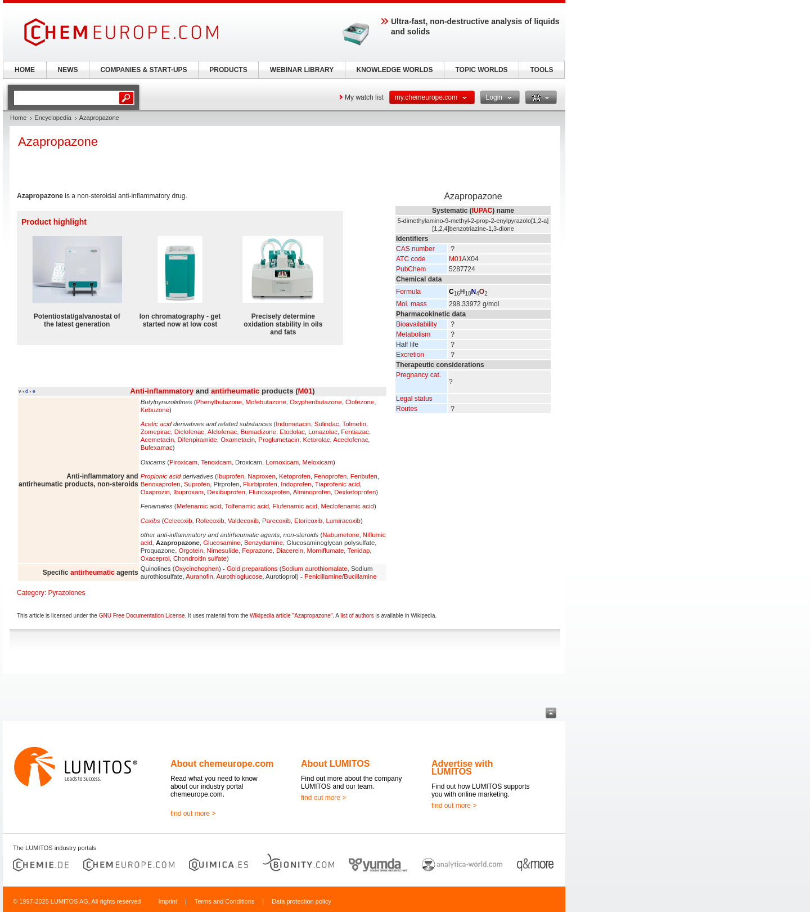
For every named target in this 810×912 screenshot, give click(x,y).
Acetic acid (156, 424)
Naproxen (261, 476)
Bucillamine (360, 576)
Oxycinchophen (196, 568)
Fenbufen (363, 476)
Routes (406, 409)
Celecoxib (178, 520)
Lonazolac (323, 431)
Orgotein (190, 550)
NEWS (68, 70)
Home (18, 117)
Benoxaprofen (161, 484)
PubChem (411, 269)
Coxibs (150, 520)
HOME (25, 70)
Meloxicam (318, 462)
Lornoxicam (282, 462)
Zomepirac (156, 431)
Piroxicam (183, 462)
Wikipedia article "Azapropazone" (291, 616)
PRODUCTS (228, 70)
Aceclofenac (350, 439)
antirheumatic (235, 391)
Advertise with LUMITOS (462, 767)
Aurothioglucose (240, 576)
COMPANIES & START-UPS (143, 70)
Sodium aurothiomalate (314, 568)
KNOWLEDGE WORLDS (395, 70)
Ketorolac (316, 439)
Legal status (414, 399)
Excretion (410, 355)
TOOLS (541, 70)
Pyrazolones (66, 593)
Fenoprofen (330, 476)
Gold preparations (252, 568)
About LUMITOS (335, 763)
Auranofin (199, 576)
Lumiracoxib (343, 520)
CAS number (415, 249)
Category (30, 593)
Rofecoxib (210, 520)
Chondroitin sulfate (200, 558)
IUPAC (482, 210)
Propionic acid (161, 476)
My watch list (364, 97)
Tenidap (358, 550)
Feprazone (257, 550)
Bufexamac (157, 447)
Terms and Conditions (224, 901)
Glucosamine (221, 542)
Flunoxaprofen (269, 492)
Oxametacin (237, 439)
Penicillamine (323, 576)
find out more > (192, 813)
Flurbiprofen (260, 484)
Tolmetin (354, 424)
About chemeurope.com (221, 763)
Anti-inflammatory (162, 391)
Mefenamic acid (199, 506)
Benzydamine (263, 542)
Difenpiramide (197, 439)
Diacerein (289, 550)
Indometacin (293, 424)
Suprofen (197, 484)
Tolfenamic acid (247, 506)
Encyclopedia (52, 117)
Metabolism (413, 334)
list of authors (357, 616)
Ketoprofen (294, 476)
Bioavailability (416, 324)
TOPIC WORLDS (481, 70)
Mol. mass (411, 304)
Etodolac (292, 431)
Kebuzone (155, 409)
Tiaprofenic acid (337, 484)
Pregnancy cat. (418, 375)
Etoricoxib (308, 520)
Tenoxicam (216, 462)
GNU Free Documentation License (142, 616)
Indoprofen (296, 484)
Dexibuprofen (226, 492)
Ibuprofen (230, 476)
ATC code (410, 259)
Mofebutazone (266, 402)
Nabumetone (340, 534)
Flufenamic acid (294, 506)
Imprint (167, 901)
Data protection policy (301, 901)
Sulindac (326, 424)
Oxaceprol (155, 558)
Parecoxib (276, 520)
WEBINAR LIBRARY (302, 70)
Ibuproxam (188, 492)
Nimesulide (222, 550)
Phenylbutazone (219, 402)
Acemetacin (157, 439)
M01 (455, 259)
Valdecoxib (243, 520)
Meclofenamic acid (347, 506)
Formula (408, 292)
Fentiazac (354, 431)
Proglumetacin (278, 439)
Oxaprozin (155, 492)
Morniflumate (325, 550)
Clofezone (359, 402)
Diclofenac (189, 431)
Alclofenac (222, 431)
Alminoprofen (312, 492)
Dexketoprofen (355, 492)
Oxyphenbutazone (315, 402)
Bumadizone (258, 431)
